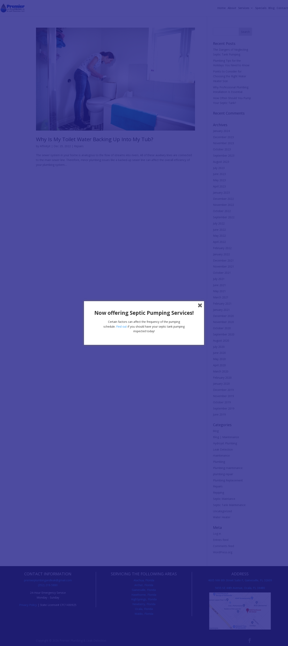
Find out (121, 326)
